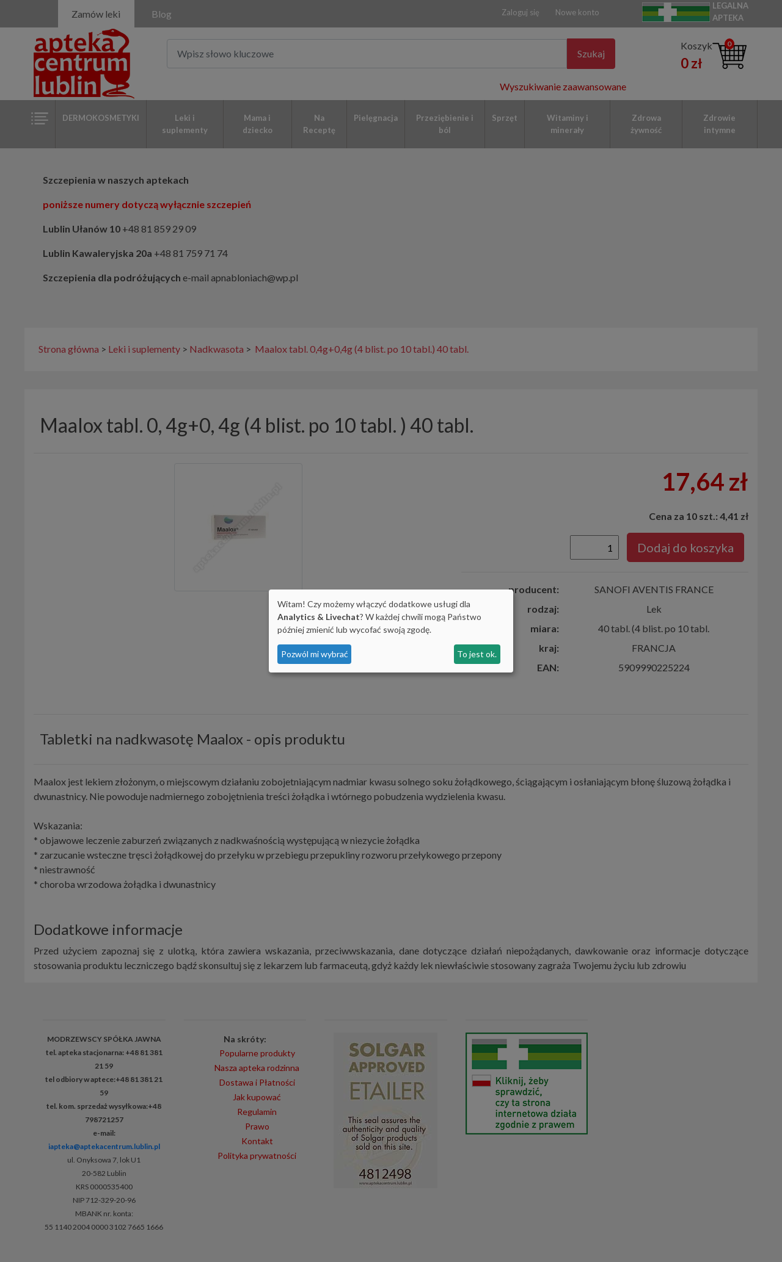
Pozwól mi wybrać (314, 654)
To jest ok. (477, 654)
